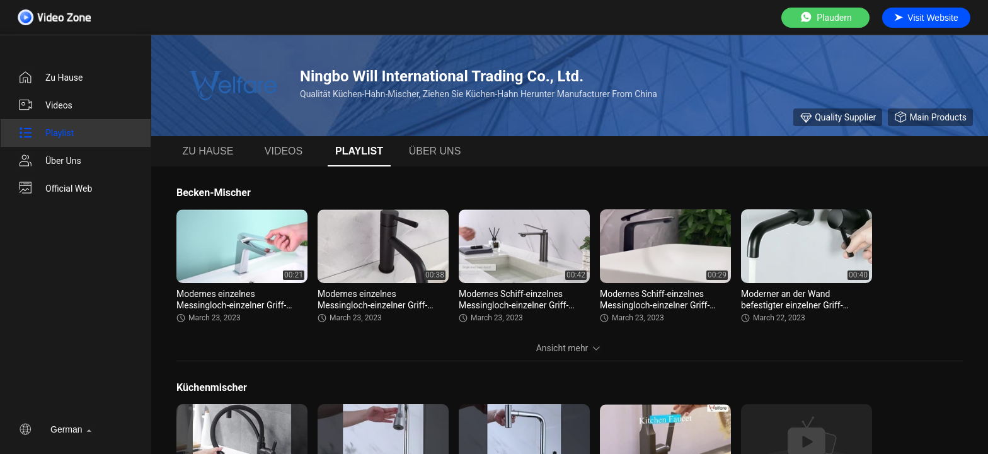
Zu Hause (50, 77)
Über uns (49, 160)
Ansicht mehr (570, 348)
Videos (45, 105)
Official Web (55, 188)
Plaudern (825, 17)
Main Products (930, 117)
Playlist (46, 133)
